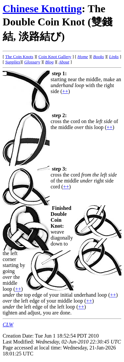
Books (98, 56)
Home (82, 56)
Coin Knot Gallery (54, 56)
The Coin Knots (19, 56)
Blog (49, 61)
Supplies (12, 61)
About (64, 61)
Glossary (32, 61)
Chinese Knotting (42, 9)
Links (114, 56)
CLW (8, 324)
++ (65, 91)
